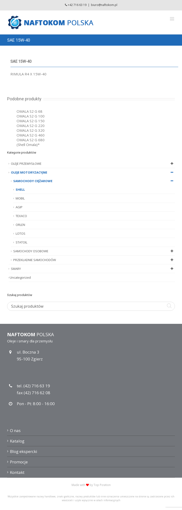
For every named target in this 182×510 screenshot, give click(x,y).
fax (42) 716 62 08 (33, 392)
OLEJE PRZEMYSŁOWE (93, 163)
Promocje (19, 462)
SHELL (20, 189)
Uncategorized (20, 277)
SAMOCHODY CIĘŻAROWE (94, 181)
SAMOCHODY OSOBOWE (94, 251)
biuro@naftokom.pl (104, 5)
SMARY (93, 269)
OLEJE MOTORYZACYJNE (93, 172)
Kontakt (17, 472)
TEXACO (21, 216)
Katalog (17, 441)
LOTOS (20, 233)
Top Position (102, 485)
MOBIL (20, 198)
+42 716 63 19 (77, 5)
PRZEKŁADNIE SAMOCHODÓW (94, 260)
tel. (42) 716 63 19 (33, 386)
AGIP (19, 207)
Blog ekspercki (23, 451)
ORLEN (20, 225)
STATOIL (21, 242)
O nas (15, 430)
